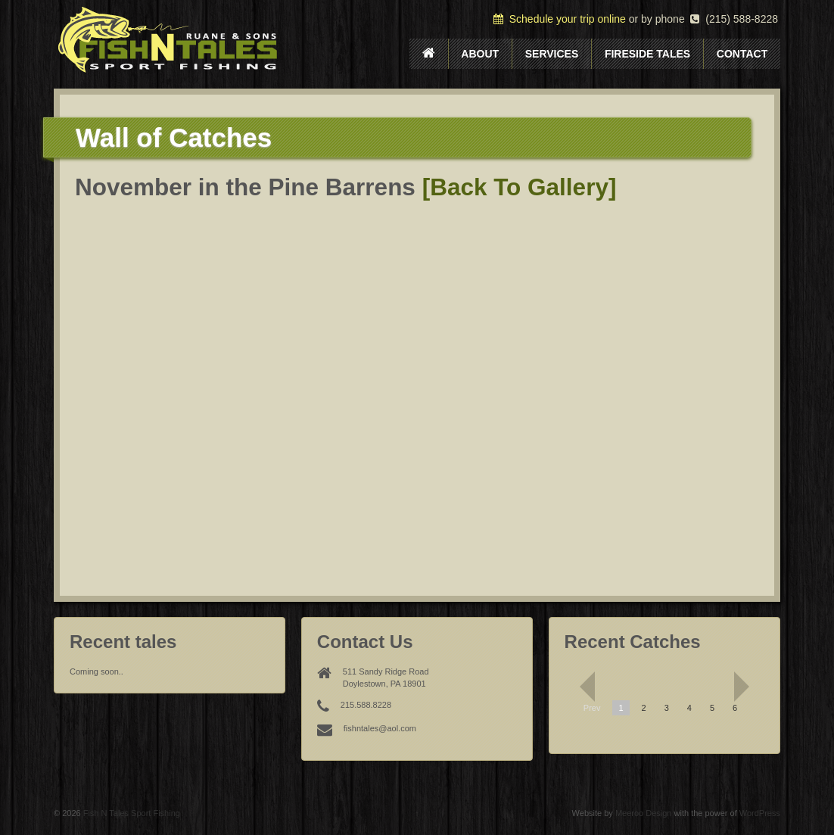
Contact (742, 54)
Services (552, 54)
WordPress (759, 813)
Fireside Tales (647, 54)
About (480, 54)
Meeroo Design (643, 813)
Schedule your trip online (559, 19)
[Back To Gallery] (519, 187)
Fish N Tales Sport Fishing (130, 813)
